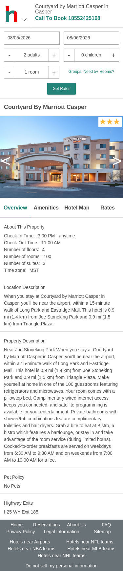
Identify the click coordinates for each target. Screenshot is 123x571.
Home (16, 524)
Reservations (46, 524)
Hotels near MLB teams (91, 548)
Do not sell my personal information (61, 565)
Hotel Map (76, 207)
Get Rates (61, 88)
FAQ (106, 524)
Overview (15, 207)
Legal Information (61, 531)
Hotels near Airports (30, 541)
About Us (76, 524)
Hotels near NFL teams (89, 541)
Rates (107, 207)
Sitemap (102, 531)
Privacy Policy (20, 531)
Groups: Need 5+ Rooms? (91, 71)
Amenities (45, 207)
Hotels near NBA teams (31, 548)
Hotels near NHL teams (61, 555)
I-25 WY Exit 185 (21, 512)
